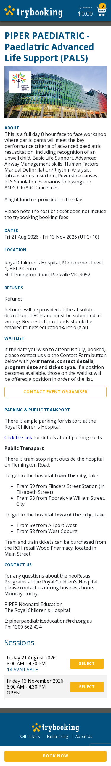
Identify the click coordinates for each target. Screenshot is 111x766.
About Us (83, 736)
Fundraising (57, 736)
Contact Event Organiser (55, 391)
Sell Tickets (30, 736)
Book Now (55, 756)
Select (87, 663)
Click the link (18, 437)
